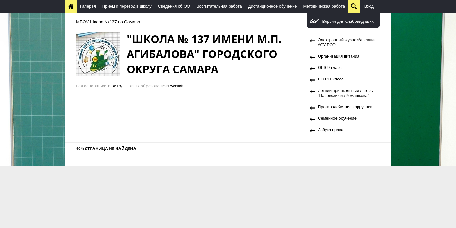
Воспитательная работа (219, 6)
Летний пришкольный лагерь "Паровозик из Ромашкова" (345, 93)
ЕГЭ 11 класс (330, 79)
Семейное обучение (337, 118)
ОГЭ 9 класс (330, 67)
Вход (369, 6)
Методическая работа (324, 6)
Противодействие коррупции (345, 106)
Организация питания (338, 56)
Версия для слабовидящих (348, 21)
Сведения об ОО (174, 6)
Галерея (88, 6)
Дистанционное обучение (272, 6)
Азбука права (330, 129)
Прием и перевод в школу (127, 6)
